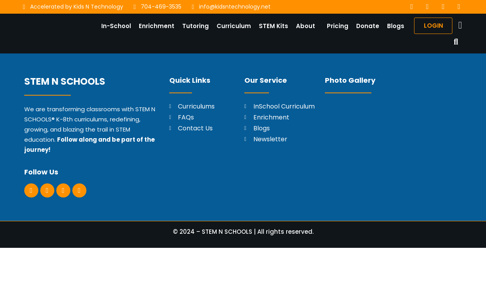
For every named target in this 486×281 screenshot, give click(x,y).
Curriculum (232, 27)
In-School (115, 27)
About (304, 27)
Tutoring (194, 27)
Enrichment (155, 27)
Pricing (336, 27)
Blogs (394, 27)
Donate (366, 27)
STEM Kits (272, 27)
